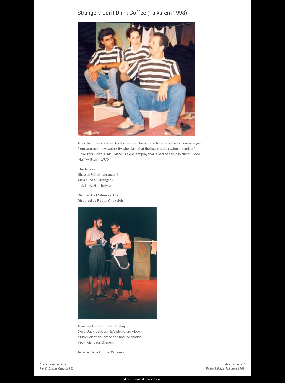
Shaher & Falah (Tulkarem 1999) (225, 368)
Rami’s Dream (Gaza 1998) (56, 368)
